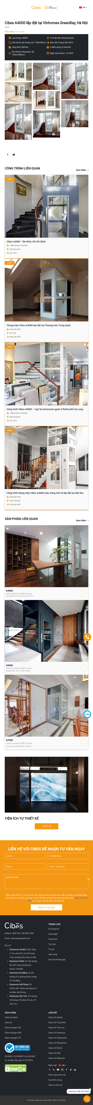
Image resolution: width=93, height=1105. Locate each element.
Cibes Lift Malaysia (56, 1058)
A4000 (9, 590)
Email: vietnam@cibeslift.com (17, 938)
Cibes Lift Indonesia (56, 1033)
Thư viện (52, 944)
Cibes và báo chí (55, 1085)
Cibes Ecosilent (11, 1017)
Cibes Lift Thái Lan (56, 1027)
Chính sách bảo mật (57, 1075)
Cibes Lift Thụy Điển (57, 1022)
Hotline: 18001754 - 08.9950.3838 (19, 933)
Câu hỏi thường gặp (56, 959)
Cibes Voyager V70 (13, 1038)
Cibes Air (8, 1022)
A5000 (9, 665)
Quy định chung (55, 1080)
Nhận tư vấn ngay (46, 907)
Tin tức (51, 949)
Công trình (52, 939)
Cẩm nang (52, 954)
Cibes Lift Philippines (57, 1043)
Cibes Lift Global (55, 1017)
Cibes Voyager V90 (13, 1027)
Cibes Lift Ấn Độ (55, 1048)
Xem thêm (81, 170)
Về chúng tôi (53, 929)
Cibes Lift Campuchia (57, 1038)
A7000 (9, 740)
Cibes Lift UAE (54, 1053)
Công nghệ (53, 934)
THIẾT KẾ (46, 826)
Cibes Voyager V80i (13, 1033)
